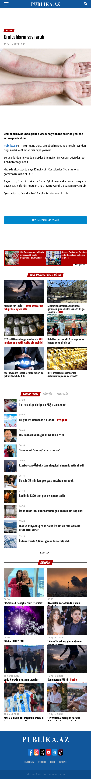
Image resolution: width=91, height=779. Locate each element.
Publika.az (10, 145)
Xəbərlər (42, 762)
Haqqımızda (29, 762)
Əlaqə (52, 762)
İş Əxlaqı (62, 762)
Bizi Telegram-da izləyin (45, 220)
